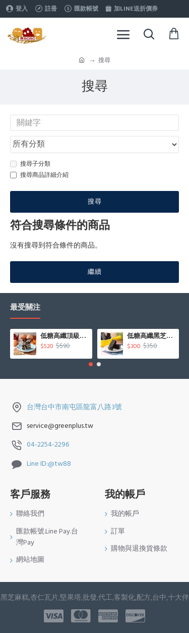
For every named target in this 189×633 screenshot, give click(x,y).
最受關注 (25, 308)
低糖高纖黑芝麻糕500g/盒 (151, 336)
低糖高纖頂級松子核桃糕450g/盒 (64, 336)
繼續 (95, 271)
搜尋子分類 (30, 164)
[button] (91, 364)
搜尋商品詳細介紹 (39, 175)
